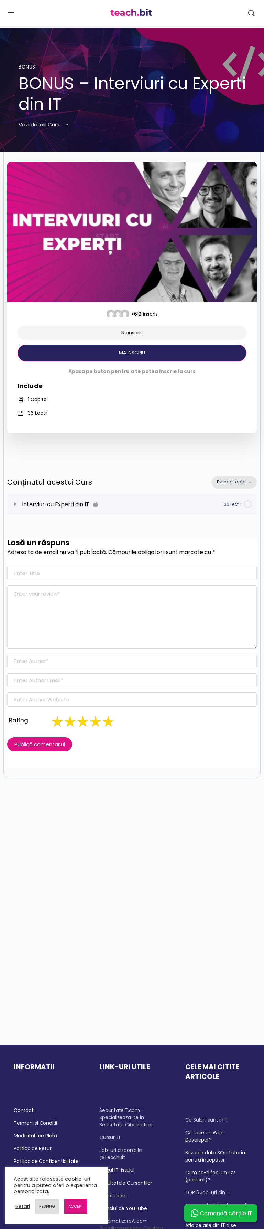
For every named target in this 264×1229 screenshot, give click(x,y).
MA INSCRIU (132, 352)
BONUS (27, 66)
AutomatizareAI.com (123, 1221)
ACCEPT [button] (75, 1206)
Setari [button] (22, 1206)
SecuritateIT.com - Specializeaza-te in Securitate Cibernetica (125, 1117)
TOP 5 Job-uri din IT (208, 1192)
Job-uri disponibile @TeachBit (120, 1154)
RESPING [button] (47, 1206)
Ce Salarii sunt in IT (207, 1119)
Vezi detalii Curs (44, 124)
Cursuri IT (110, 1137)
